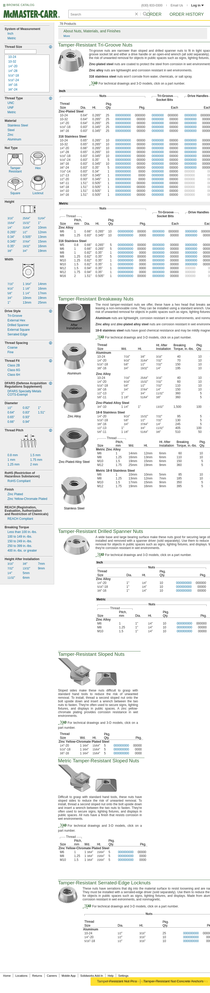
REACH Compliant (20, 519)
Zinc (10, 135)
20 (13, 66)
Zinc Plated (15, 494)
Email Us (177, 5)
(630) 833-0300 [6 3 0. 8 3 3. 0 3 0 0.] (152, 5)
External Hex (16, 320)
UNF (10, 107)
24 (13, 80)
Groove (14, 316)
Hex (38, 168)
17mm (42, 293)
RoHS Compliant (18, 481)
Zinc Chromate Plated (27, 499)
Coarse (12, 347)
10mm (42, 227)
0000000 (158, 115)
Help (111, 975)
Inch (10, 33)
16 (13, 85)
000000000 (123, 115)
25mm (42, 302)
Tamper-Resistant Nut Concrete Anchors (173, 981)
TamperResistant (15, 170)
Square (15, 193)
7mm (41, 564)
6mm (26, 578)
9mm (41, 568)
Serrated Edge (17, 334)
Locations (21, 975)
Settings (123, 975)
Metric (11, 38)
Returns (37, 975)
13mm (42, 237)
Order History (186, 14)
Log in (197, 5)
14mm (42, 284)
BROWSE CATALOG (20, 4)
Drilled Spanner (18, 325)
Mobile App (69, 975)
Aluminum (14, 139)
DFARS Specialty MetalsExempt (24, 393)
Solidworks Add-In (91, 975)
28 (13, 71)
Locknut (38, 193)
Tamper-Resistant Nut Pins (116, 981)
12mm (42, 232)
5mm (26, 573)
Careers (52, 975)
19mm (42, 251)
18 (13, 75)
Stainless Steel (17, 125)
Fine (10, 352)
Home (7, 975)
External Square (18, 330)
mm (12, 455)
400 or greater (22, 550)
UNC (10, 103)
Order (154, 14)
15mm (42, 241)
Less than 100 (22, 532)
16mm (42, 246)
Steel (10, 130)
